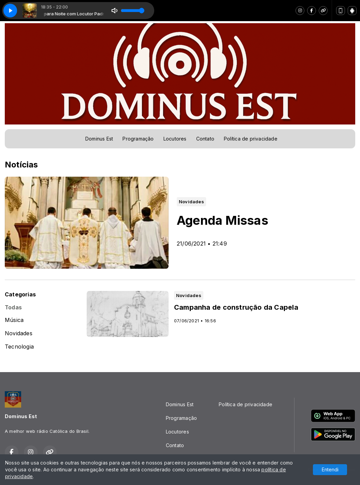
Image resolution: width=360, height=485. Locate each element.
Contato (205, 139)
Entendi (330, 469)
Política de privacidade (250, 139)
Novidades (18, 333)
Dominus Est (99, 139)
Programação (138, 139)
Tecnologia (19, 346)
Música (14, 320)
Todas (13, 307)
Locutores (175, 139)
